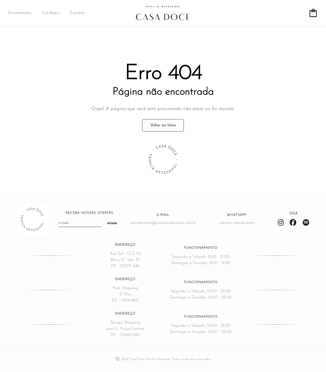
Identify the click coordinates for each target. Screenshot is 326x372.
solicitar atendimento (237, 223)
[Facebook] (293, 223)
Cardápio (50, 13)
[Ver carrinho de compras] (313, 13)
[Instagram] (281, 223)
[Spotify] (306, 223)
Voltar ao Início (163, 125)
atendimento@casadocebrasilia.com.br (163, 223)
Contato (77, 13)
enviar (112, 223)
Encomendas (20, 13)
